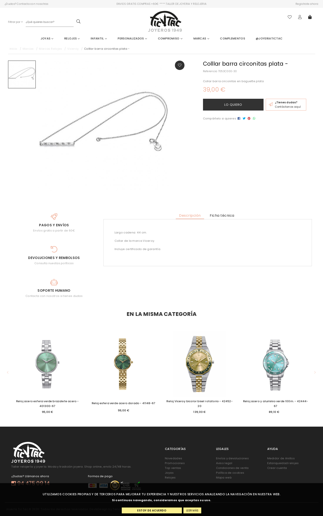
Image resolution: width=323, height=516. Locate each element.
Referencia (210, 71)
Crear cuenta (277, 468)
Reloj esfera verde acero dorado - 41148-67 (124, 403)
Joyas (47, 38)
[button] (8, 372)
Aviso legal (224, 463)
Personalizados (132, 38)
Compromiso (170, 38)
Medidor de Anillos (281, 458)
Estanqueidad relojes (283, 463)
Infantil (99, 38)
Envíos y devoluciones (232, 458)
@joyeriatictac (269, 38)
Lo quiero (233, 104)
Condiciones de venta (232, 468)
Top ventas (173, 468)
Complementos (232, 38)
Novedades (173, 458)
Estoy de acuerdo (151, 510)
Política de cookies (230, 473)
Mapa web (224, 477)
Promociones (175, 463)
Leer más (192, 510)
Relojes (72, 38)
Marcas (201, 38)
